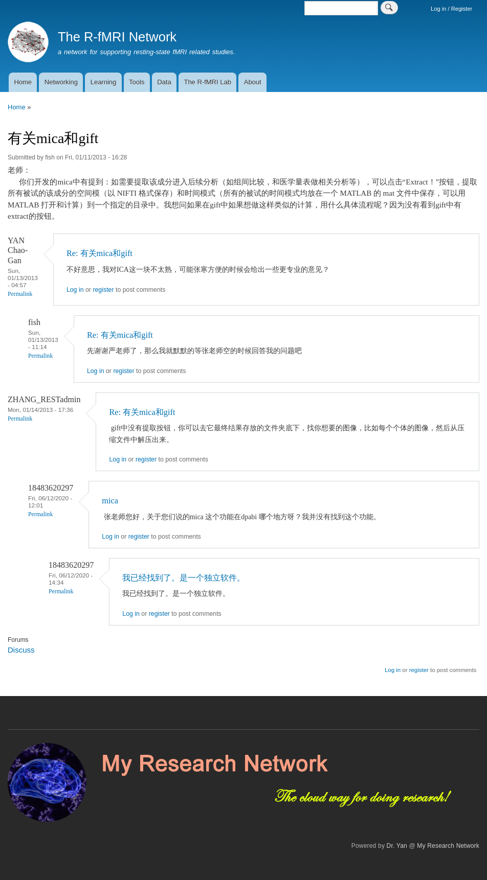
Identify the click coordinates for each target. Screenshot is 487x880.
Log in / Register (451, 9)
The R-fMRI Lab (207, 82)
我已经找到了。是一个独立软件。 (183, 578)
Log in (75, 289)
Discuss (21, 649)
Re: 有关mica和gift (99, 253)
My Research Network (448, 845)
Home (23, 82)
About (252, 82)
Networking (61, 82)
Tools (136, 82)
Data (164, 82)
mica (110, 500)
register (103, 289)
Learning (104, 82)
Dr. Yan (397, 845)
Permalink (20, 294)
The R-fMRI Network (117, 37)
